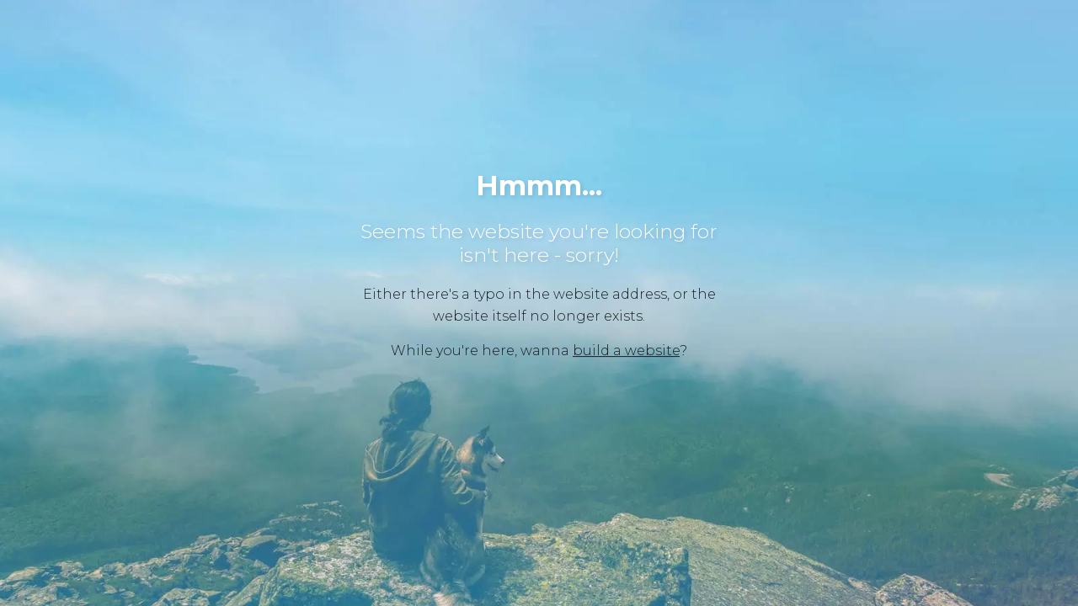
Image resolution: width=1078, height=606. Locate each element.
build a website (626, 351)
